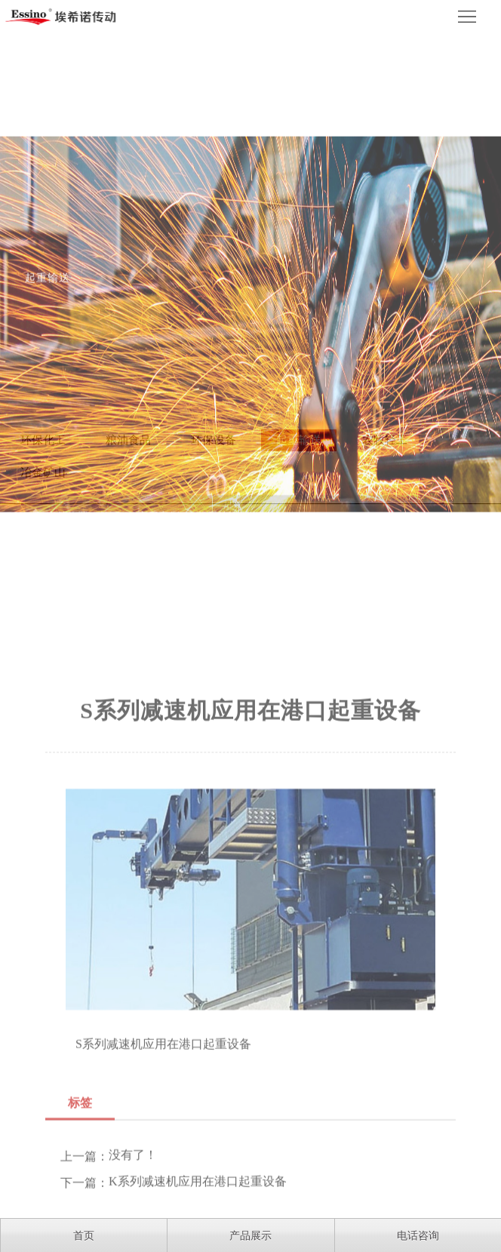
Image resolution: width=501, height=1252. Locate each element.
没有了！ (133, 1200)
